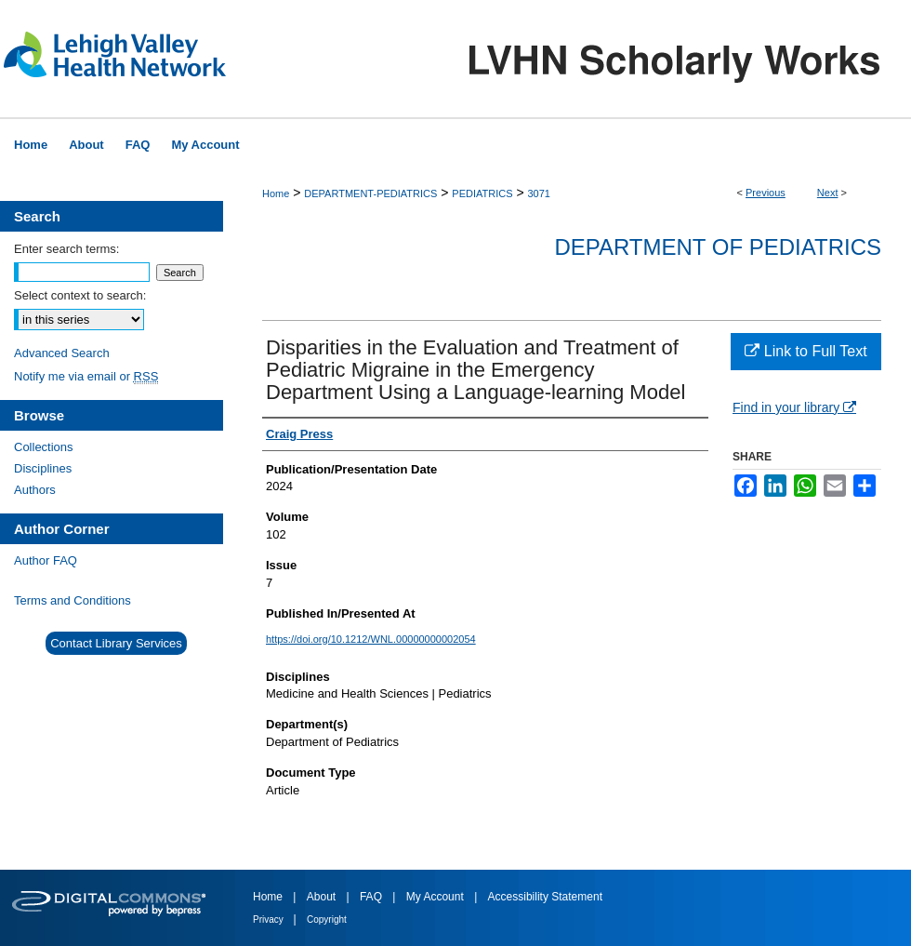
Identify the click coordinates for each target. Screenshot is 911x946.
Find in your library (794, 407)
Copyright (327, 919)
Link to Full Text (805, 351)
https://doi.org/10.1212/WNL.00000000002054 (371, 639)
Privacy (269, 919)
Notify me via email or (86, 376)
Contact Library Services (116, 643)
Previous (766, 192)
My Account (436, 896)
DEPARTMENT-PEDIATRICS (370, 193)
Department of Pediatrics (717, 247)
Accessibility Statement (545, 896)
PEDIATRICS (482, 193)
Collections (43, 447)
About (323, 896)
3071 (538, 193)
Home (275, 193)
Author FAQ (45, 560)
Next (827, 192)
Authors (35, 490)
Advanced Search (62, 353)
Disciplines (43, 468)
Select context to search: (80, 295)
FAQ (372, 896)
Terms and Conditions (72, 600)
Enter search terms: (66, 249)
